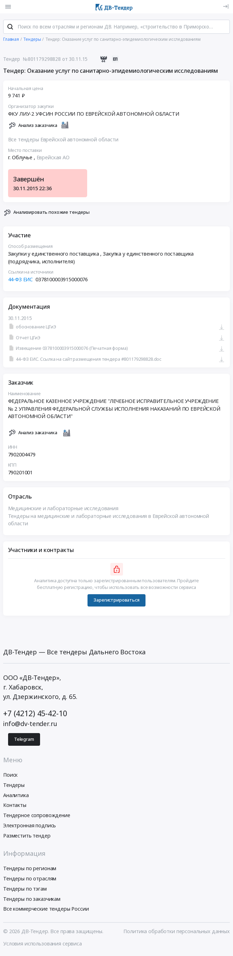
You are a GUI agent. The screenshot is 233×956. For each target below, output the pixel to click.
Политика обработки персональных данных (176, 932)
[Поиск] (10, 27)
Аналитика (16, 796)
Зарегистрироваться (116, 601)
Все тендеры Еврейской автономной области (63, 140)
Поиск (10, 775)
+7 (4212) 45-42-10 (35, 714)
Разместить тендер (27, 836)
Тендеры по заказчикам (31, 899)
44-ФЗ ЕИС (20, 280)
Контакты (14, 806)
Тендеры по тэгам (25, 889)
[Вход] (226, 6)
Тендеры (14, 785)
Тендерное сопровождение (36, 816)
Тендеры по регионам (29, 869)
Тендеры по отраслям (29, 879)
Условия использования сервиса (42, 944)
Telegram (24, 740)
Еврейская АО (53, 158)
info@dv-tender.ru (30, 724)
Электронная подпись (29, 826)
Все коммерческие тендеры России (46, 909)
